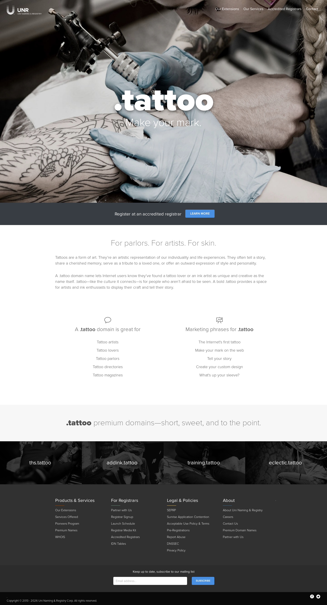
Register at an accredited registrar (148, 214)
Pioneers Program (67, 524)
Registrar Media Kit (123, 530)
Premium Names (66, 530)
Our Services (253, 9)
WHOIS (60, 537)
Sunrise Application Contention (188, 517)
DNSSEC (173, 544)
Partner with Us (121, 510)
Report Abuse (176, 537)
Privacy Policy (176, 550)
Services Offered (66, 517)
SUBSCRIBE (203, 580)
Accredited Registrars (284, 9)
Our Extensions (227, 9)
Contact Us (230, 524)
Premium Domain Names (239, 530)
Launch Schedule (123, 524)
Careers (228, 517)
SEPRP (171, 510)
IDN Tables (118, 544)
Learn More (200, 213)
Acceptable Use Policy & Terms (188, 524)
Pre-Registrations (178, 530)
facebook (312, 597)
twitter (318, 597)
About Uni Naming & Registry (243, 510)
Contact (312, 9)
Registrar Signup (122, 517)
